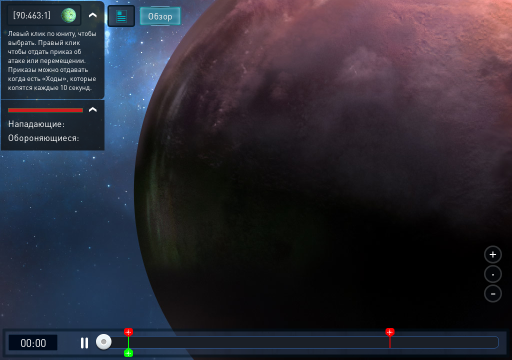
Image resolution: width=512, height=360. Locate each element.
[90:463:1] (32, 14)
